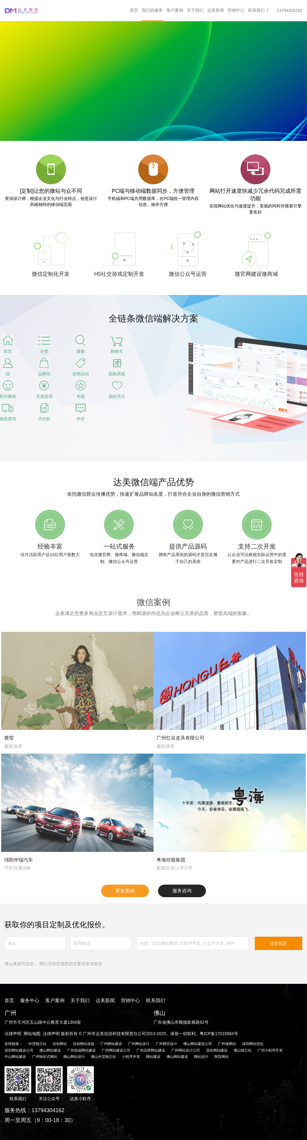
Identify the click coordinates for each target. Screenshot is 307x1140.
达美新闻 (215, 10)
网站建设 (153, 1057)
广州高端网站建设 (81, 1050)
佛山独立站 (243, 1050)
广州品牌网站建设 (150, 1050)
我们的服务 (152, 10)
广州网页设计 (166, 1044)
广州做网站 (227, 1044)
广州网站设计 (139, 1044)
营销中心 (236, 10)
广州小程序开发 (270, 1050)
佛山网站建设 (50, 1050)
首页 (134, 10)
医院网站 (221, 1057)
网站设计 (201, 1057)
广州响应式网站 (44, 1057)
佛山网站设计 (74, 1057)
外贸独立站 (37, 1044)
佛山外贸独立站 (103, 1057)
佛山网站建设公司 (197, 1044)
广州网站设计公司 (185, 1050)
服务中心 (29, 1000)
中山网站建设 (15, 1057)
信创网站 (59, 1044)
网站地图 (32, 1033)
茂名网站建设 (217, 1050)
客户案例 (174, 10)
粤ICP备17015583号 (219, 1033)
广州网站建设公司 (116, 1050)
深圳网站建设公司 (18, 1050)
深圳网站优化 (253, 1044)
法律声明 (12, 1033)
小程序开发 (131, 1057)
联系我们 (256, 10)
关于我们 (195, 10)
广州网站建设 (111, 1044)
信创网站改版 (83, 1044)
